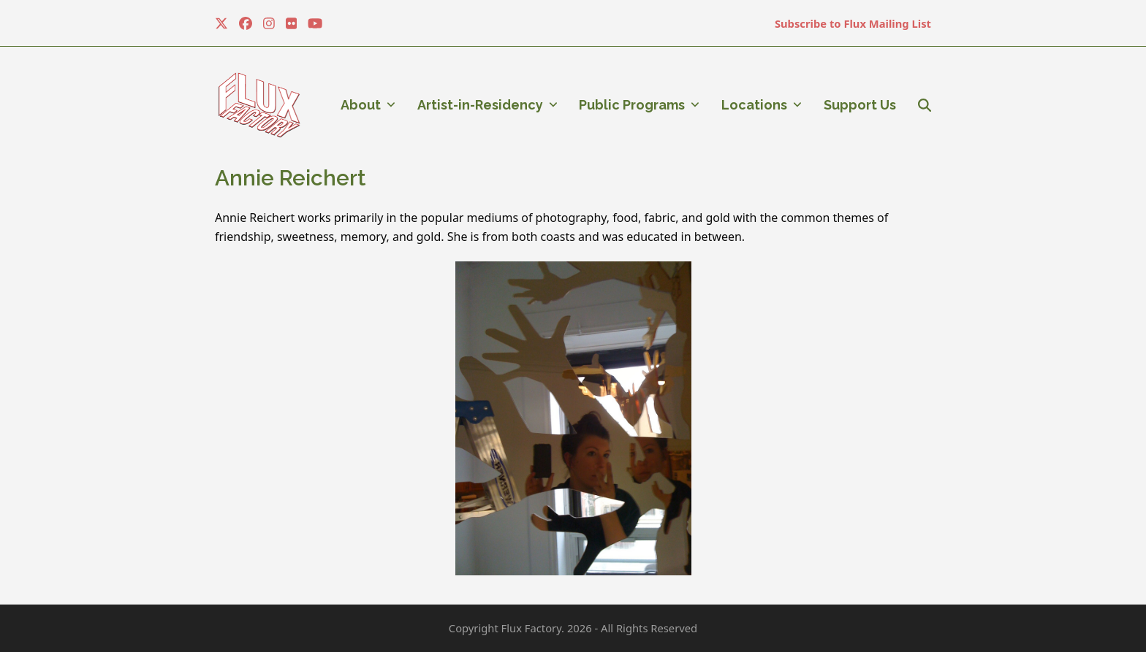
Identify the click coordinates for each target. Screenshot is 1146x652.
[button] (924, 105)
